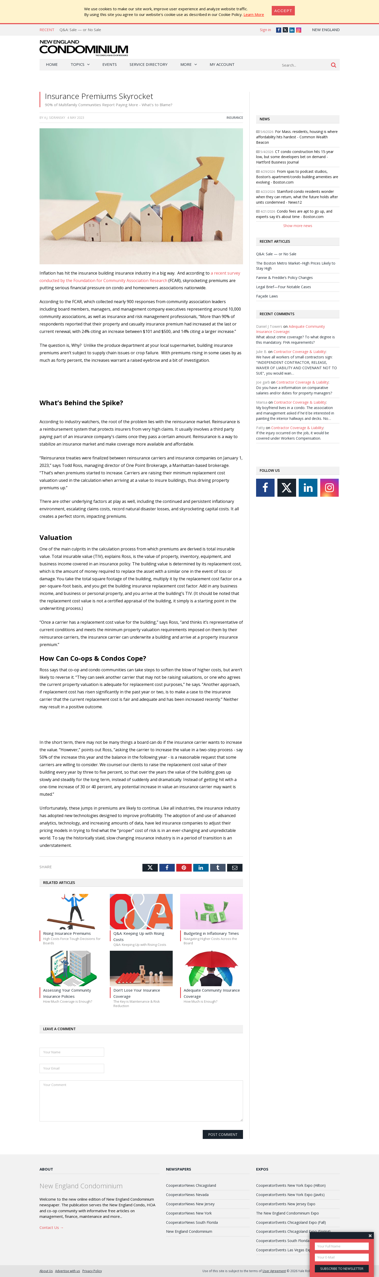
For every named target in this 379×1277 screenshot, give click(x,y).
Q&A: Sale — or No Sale (80, 29)
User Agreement (274, 1271)
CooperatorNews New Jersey (190, 1203)
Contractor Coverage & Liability (300, 351)
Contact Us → (52, 1227)
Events (109, 64)
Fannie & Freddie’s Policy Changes (284, 277)
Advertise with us (67, 1271)
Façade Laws (267, 296)
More (186, 64)
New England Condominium (189, 1231)
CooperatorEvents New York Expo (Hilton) (291, 1185)
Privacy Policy (92, 1271)
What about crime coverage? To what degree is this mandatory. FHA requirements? (295, 339)
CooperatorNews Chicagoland (191, 1185)
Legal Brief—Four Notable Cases (283, 286)
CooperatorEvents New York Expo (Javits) (290, 1194)
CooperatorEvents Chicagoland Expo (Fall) (291, 1222)
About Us (46, 1271)
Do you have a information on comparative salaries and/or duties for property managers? (294, 390)
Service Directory (149, 64)
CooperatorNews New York (189, 1213)
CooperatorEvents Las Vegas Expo (285, 1249)
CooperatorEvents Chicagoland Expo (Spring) (293, 1231)
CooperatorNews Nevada (187, 1194)
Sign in (265, 29)
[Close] (283, 10)
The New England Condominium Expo (287, 1213)
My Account (222, 64)
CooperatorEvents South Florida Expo (287, 1240)
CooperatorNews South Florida (192, 1222)
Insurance (235, 117)
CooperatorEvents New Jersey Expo (285, 1203)
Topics (77, 64)
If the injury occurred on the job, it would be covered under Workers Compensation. (292, 435)
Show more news (297, 225)
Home (52, 64)
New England (326, 29)
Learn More (254, 14)
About (46, 1169)
